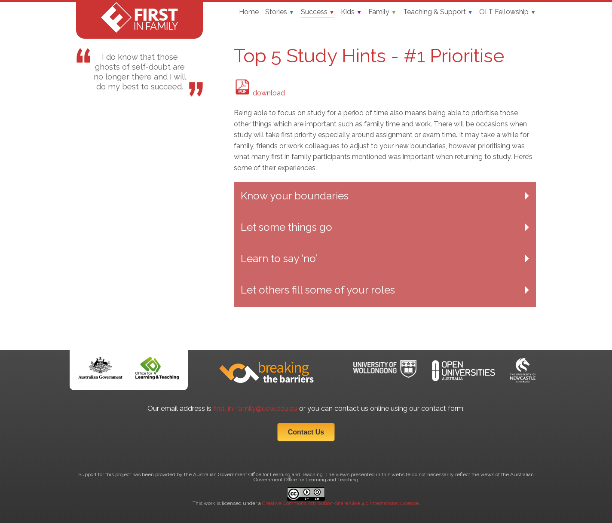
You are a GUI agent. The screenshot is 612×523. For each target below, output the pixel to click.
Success (318, 12)
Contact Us (306, 432)
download (260, 93)
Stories (279, 12)
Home (249, 12)
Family (382, 12)
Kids (351, 12)
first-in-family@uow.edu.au (255, 408)
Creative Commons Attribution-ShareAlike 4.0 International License (340, 503)
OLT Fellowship (507, 12)
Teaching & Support (438, 12)
